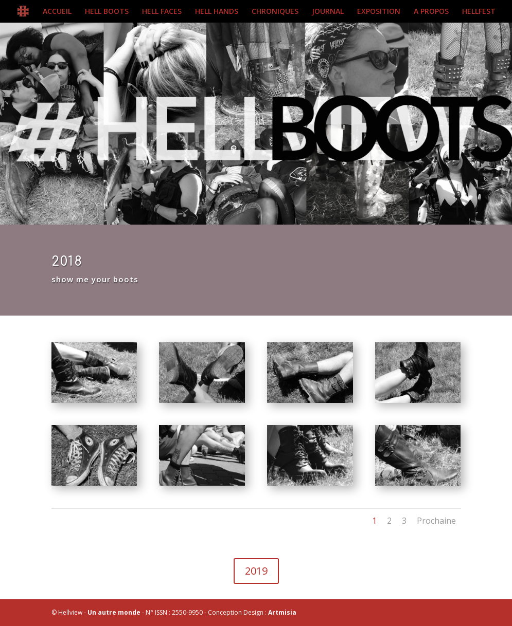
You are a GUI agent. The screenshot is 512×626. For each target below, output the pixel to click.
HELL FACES (162, 12)
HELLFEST (479, 12)
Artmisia (282, 612)
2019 (256, 571)
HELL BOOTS (107, 12)
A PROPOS (431, 12)
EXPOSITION (378, 12)
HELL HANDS (216, 12)
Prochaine (436, 520)
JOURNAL (328, 12)
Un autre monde (113, 612)
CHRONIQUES (275, 12)
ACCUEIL (57, 12)
